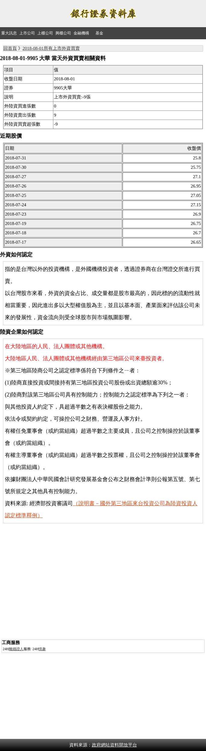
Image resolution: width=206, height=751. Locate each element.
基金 (99, 33)
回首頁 (10, 48)
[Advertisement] (103, 596)
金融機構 (81, 33)
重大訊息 (9, 33)
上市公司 (27, 33)
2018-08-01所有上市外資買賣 (51, 48)
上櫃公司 (45, 33)
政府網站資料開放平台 (114, 745)
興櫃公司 (63, 33)
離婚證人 (16, 649)
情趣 (42, 649)
